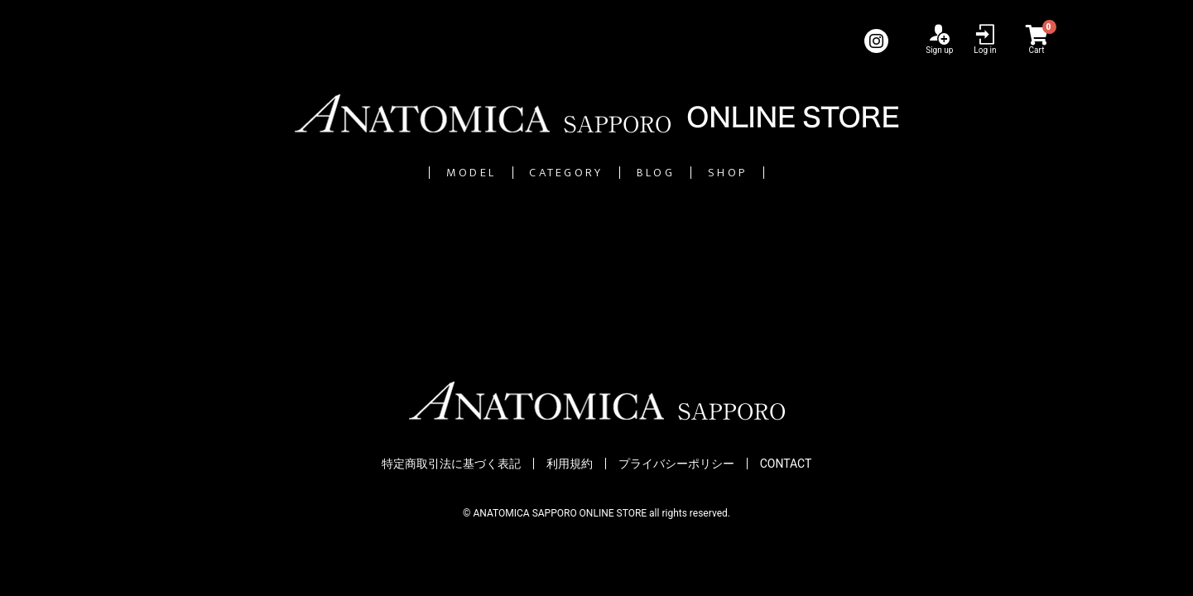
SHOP (817, 172)
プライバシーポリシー (676, 464)
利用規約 (569, 464)
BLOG (692, 172)
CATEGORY (542, 172)
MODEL (384, 172)
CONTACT (786, 464)
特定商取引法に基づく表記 (451, 464)
